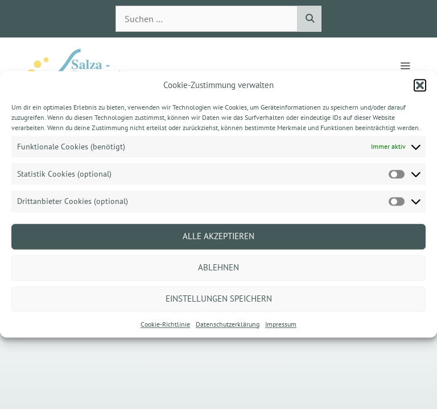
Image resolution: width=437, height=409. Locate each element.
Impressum (280, 324)
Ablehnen (218, 267)
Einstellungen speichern (219, 298)
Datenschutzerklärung (227, 324)
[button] (420, 85)
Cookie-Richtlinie (165, 324)
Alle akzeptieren (218, 236)
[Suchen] (309, 19)
